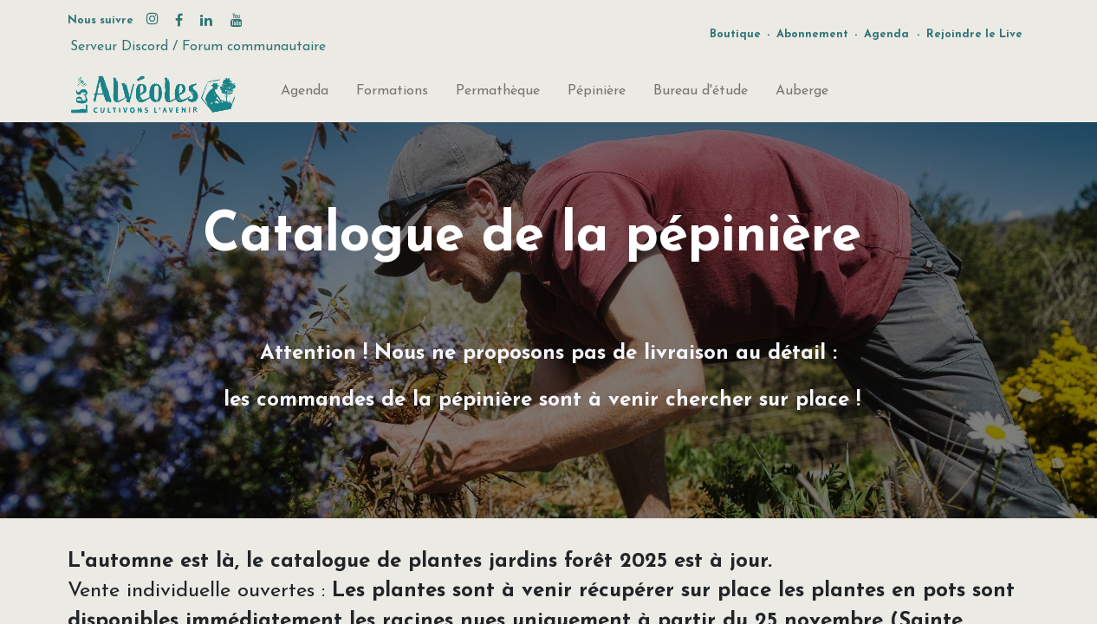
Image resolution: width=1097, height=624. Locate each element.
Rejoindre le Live (974, 34)
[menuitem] (304, 94)
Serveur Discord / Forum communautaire (198, 47)
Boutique (735, 34)
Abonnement (812, 34)
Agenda (886, 34)
